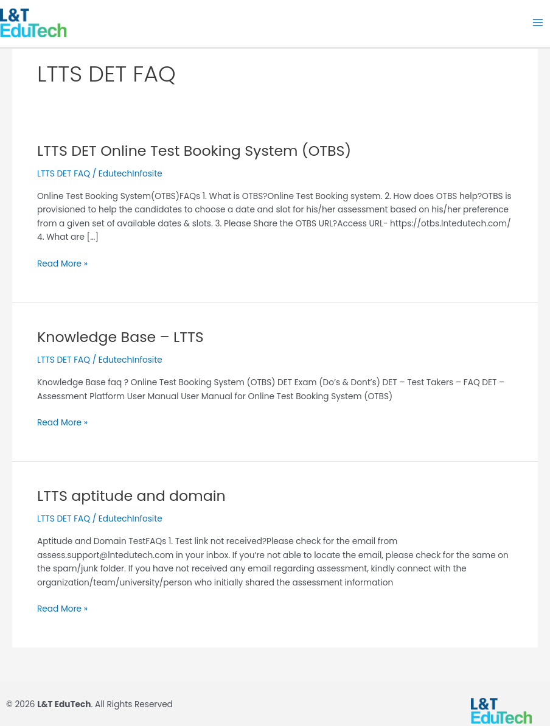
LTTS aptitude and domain (131, 496)
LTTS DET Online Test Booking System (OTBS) (194, 151)
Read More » (62, 263)
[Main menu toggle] (538, 22)
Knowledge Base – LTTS (120, 337)
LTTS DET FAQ (63, 174)
